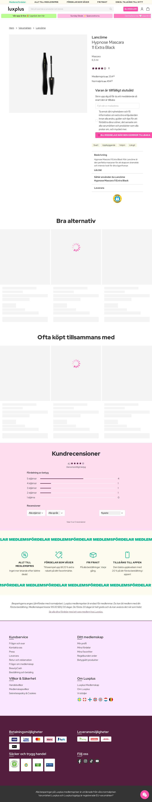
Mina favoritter (85, 651)
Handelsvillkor (16, 685)
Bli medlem (131, 9)
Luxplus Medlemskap (88, 685)
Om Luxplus (83, 689)
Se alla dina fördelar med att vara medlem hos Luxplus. (76, 611)
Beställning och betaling (21, 672)
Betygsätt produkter (87, 659)
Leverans (14, 655)
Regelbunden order (87, 655)
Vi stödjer (82, 693)
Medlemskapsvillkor (19, 689)
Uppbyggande (108, 145)
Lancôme (41, 27)
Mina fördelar (84, 647)
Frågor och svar (17, 643)
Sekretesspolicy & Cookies (22, 693)
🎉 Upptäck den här (29, 15)
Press (12, 651)
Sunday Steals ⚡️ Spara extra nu (85, 15)
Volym (122, 145)
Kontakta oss (15, 647)
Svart (96, 145)
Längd (132, 145)
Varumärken (25, 27)
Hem (11, 27)
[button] (117, 198)
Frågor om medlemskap (21, 664)
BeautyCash (15, 668)
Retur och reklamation (20, 659)
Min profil (82, 643)
